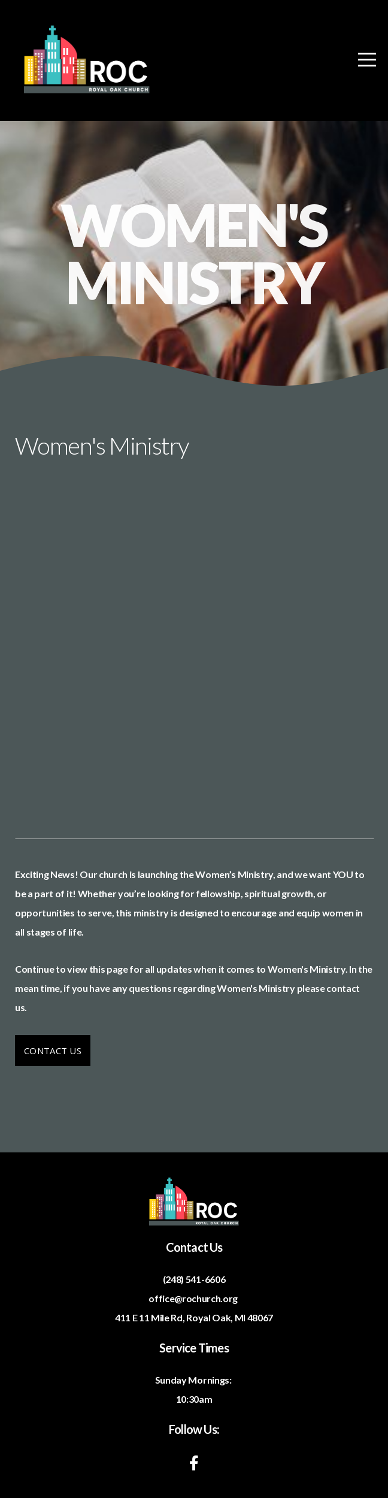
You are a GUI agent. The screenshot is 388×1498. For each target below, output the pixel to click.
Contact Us (52, 1051)
